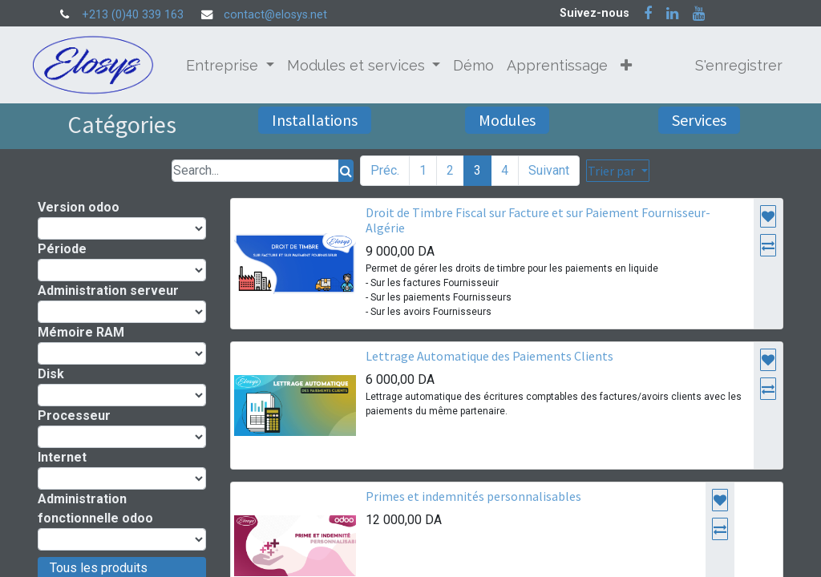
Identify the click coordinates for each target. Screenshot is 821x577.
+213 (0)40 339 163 (133, 15)
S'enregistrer (733, 65)
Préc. (384, 170)
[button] (632, 65)
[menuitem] (479, 65)
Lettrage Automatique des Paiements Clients (489, 356)
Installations (315, 120)
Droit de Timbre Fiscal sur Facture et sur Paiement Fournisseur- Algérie (538, 220)
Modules (507, 120)
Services (699, 120)
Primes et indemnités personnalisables (473, 496)
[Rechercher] (346, 170)
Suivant (548, 170)
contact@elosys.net (275, 15)
